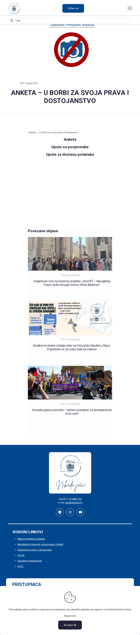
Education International (29, 560)
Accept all (70, 625)
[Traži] (70, 20)
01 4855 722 (75, 499)
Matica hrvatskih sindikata (31, 538)
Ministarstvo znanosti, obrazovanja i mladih (40, 544)
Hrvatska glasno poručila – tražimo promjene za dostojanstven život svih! (72, 411)
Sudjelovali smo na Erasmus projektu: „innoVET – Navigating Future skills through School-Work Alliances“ (72, 283)
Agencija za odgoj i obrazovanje (34, 549)
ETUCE (21, 555)
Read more (70, 616)
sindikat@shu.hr (73, 502)
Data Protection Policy (119, 609)
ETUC (20, 566)
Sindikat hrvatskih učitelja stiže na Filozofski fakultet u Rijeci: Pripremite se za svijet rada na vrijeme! (72, 347)
